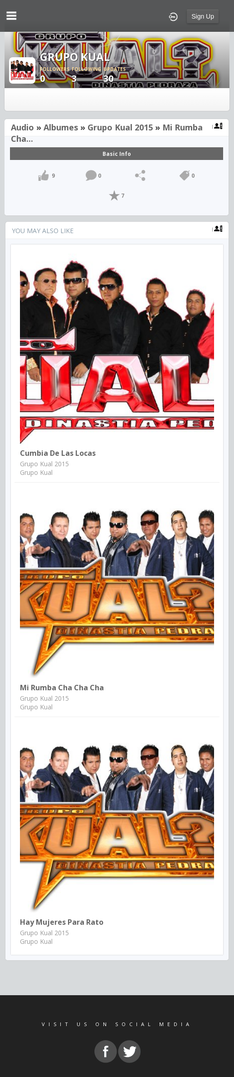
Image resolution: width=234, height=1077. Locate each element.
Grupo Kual (36, 472)
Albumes (61, 127)
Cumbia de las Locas (58, 453)
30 (119, 75)
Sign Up (202, 16)
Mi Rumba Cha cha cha (62, 688)
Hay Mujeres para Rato (61, 922)
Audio (22, 127)
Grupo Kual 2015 (120, 127)
